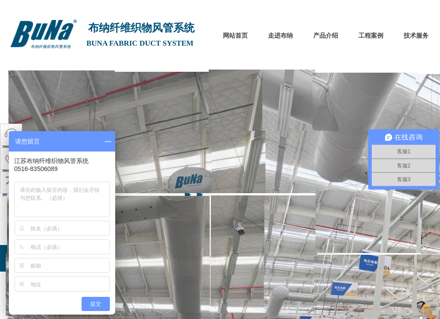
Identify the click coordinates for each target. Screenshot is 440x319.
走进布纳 (280, 35)
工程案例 (370, 35)
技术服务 (416, 35)
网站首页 (235, 35)
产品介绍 (325, 35)
